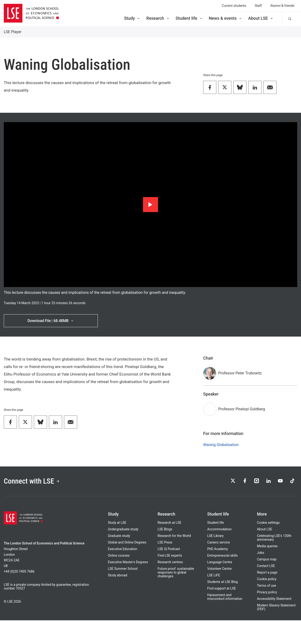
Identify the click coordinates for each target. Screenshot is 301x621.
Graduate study (119, 536)
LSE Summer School (123, 569)
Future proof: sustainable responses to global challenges (176, 573)
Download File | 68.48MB (50, 320)
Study (132, 18)
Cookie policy (267, 580)
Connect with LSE (32, 481)
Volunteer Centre (219, 569)
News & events (225, 18)
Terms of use (266, 586)
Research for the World (174, 536)
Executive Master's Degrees (128, 563)
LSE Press (165, 543)
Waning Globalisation (221, 445)
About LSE (260, 18)
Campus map (267, 560)
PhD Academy (217, 549)
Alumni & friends (282, 6)
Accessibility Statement (274, 599)
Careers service (218, 543)
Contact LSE (266, 566)
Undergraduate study (123, 530)
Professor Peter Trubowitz (240, 373)
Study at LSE (117, 523)
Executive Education (122, 549)
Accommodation (219, 530)
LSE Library (215, 536)
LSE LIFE (213, 576)
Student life (189, 18)
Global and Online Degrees (127, 543)
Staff (258, 6)
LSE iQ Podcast (169, 549)
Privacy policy (267, 593)
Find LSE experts (170, 556)
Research (158, 18)
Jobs (260, 553)
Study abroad (117, 576)
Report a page (267, 573)
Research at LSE (169, 523)
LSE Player (12, 32)
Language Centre (219, 563)
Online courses (119, 556)
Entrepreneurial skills (222, 556)
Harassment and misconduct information (224, 597)
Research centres (170, 563)
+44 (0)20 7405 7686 (19, 572)
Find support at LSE (221, 589)
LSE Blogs (165, 530)
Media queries (267, 547)
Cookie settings (268, 523)
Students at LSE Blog (222, 582)
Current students (234, 6)
